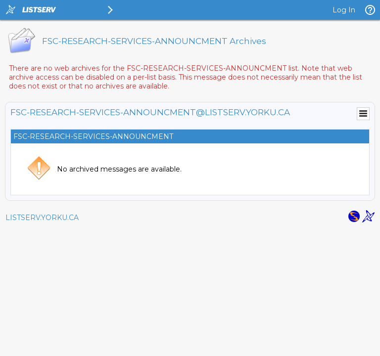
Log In (343, 9)
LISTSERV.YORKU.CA (42, 217)
